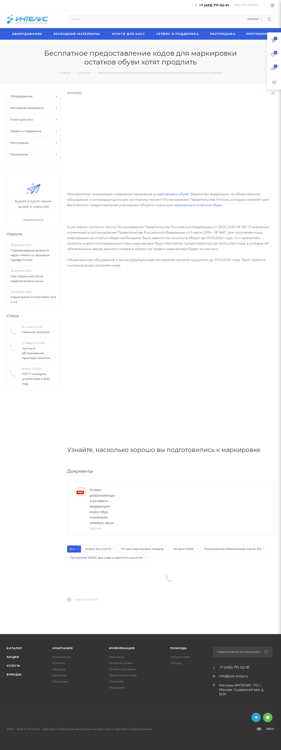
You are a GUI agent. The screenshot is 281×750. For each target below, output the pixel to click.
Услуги (13, 665)
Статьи (13, 316)
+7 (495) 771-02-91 (214, 5)
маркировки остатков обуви (198, 205)
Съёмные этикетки (36, 332)
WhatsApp (267, 717)
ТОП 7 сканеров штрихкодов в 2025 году (36, 378)
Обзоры (176, 663)
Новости (14, 234)
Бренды (14, 674)
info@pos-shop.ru (233, 676)
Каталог (15, 648)
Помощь (178, 648)
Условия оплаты (121, 663)
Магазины (116, 657)
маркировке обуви (172, 194)
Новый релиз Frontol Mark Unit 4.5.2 (33, 299)
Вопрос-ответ (180, 657)
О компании (61, 657)
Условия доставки (122, 669)
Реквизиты (117, 687)
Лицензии (60, 681)
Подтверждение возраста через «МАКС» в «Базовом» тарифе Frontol (30, 255)
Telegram (256, 717)
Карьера (58, 669)
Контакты (59, 675)
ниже (115, 265)
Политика (116, 681)
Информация (122, 648)
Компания (62, 648)
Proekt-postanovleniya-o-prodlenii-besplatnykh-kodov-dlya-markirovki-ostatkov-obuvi (103, 506)
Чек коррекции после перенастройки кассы (27, 278)
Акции (13, 657)
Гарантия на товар (123, 675)
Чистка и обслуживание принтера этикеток (36, 353)
